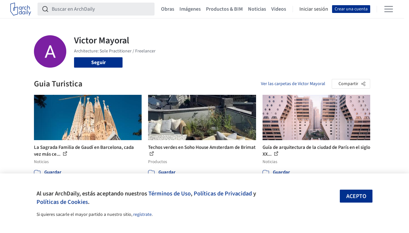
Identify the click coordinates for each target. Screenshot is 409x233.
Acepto (356, 196)
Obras (167, 9)
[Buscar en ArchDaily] (101, 9)
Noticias (257, 9)
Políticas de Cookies (62, 202)
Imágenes (190, 9)
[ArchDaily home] (20, 9)
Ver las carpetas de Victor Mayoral (293, 84)
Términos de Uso (169, 193)
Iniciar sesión (313, 9)
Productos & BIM (224, 9)
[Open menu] (388, 9)
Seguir (98, 62)
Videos (278, 9)
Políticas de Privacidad (223, 193)
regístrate (142, 214)
